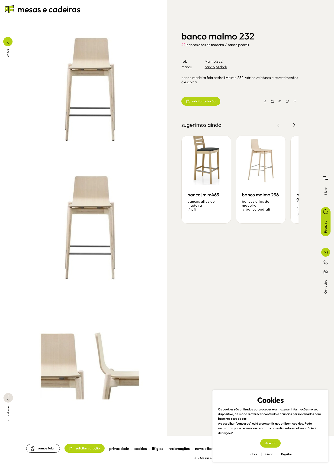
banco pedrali (238, 44)
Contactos (325, 287)
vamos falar (43, 447)
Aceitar (270, 443)
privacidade (119, 447)
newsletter (204, 447)
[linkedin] (272, 101)
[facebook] (264, 101)
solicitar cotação (200, 101)
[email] (279, 101)
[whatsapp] (286, 101)
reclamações (179, 447)
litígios (158, 447)
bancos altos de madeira (205, 44)
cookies (141, 447)
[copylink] (294, 101)
